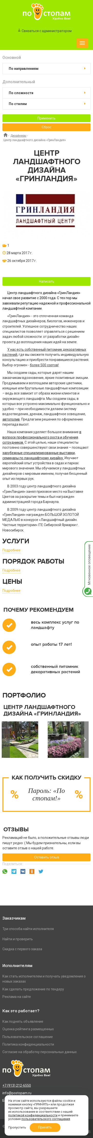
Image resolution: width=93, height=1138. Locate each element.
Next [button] (85, 739)
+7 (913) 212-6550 (16, 1085)
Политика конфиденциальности (28, 1044)
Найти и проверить (17, 939)
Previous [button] (6, 740)
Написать (46, 281)
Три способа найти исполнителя (28, 929)
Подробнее (11, 550)
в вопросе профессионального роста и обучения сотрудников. (41, 437)
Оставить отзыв (46, 857)
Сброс (46, 127)
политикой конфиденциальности (32, 1115)
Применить (46, 118)
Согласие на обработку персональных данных (39, 1052)
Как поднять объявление (22, 1021)
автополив (11, 419)
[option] (68, 739)
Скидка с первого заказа (22, 949)
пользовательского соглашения (45, 1119)
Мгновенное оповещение (87, 546)
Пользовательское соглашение (27, 1037)
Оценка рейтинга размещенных (28, 1029)
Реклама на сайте (16, 997)
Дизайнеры (18, 135)
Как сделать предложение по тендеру (33, 989)
